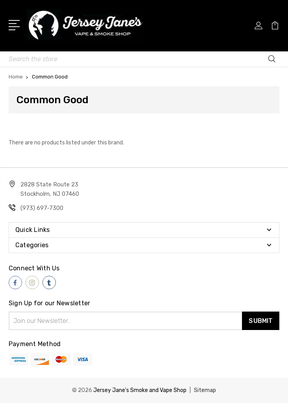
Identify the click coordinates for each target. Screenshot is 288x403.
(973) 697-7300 (41, 208)
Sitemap (205, 390)
